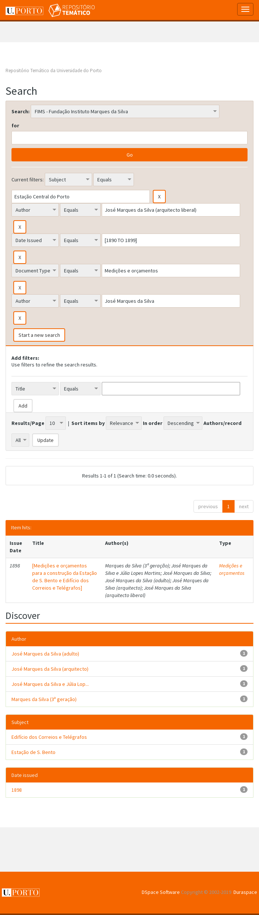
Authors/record (223, 423)
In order (152, 423)
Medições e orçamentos (232, 569)
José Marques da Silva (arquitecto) (49, 669)
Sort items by (88, 423)
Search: (20, 111)
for (15, 125)
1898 (16, 790)
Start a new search (39, 335)
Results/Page (27, 423)
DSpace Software (161, 892)
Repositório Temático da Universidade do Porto (54, 70)
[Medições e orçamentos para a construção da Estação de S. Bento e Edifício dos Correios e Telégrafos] (64, 576)
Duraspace (245, 892)
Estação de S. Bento (33, 752)
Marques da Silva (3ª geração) (44, 699)
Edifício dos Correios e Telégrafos (49, 737)
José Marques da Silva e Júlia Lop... (50, 684)
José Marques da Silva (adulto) (45, 653)
